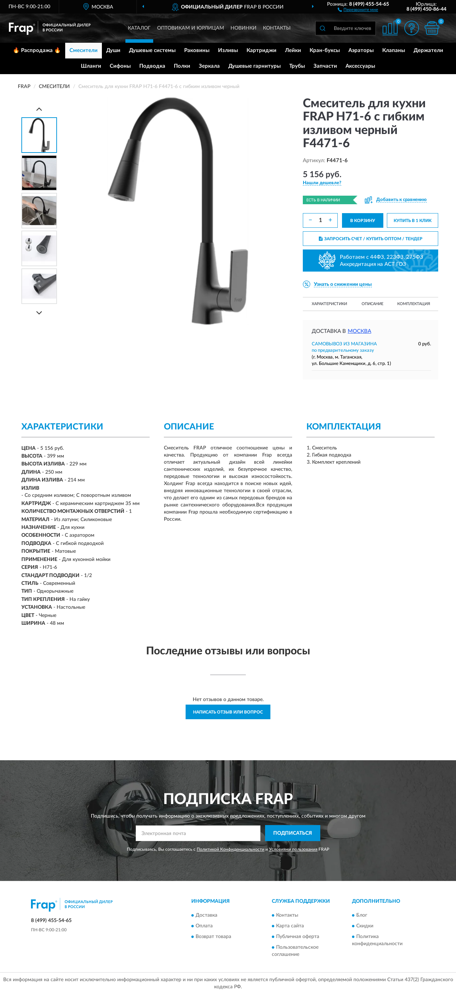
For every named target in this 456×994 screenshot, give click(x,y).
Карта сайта (290, 925)
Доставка (206, 915)
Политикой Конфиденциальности (230, 849)
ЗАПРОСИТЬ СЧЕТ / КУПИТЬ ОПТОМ (371, 239)
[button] (358, 9)
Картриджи (261, 50)
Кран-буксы (325, 50)
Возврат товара (213, 936)
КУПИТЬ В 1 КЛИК (412, 220)
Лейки (293, 50)
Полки (182, 66)
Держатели (428, 50)
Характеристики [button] (329, 304)
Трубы (297, 66)
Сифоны (120, 66)
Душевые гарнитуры (254, 66)
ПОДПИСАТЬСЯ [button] (292, 833)
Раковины (196, 50)
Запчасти (325, 66)
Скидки (364, 925)
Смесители (83, 50)
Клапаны (393, 50)
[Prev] (39, 109)
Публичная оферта (297, 936)
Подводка (152, 66)
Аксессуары (360, 66)
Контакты (277, 28)
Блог (361, 915)
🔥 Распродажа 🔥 (37, 50)
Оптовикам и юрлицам (190, 28)
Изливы (228, 50)
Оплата (204, 925)
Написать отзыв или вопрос (228, 712)
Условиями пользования (293, 849)
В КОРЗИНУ (362, 220)
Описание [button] (372, 304)
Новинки (243, 28)
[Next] (39, 312)
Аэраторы (361, 50)
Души (113, 50)
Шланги (91, 66)
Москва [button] (359, 331)
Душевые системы (152, 50)
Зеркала (209, 66)
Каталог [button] (139, 28)
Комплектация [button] (413, 304)
